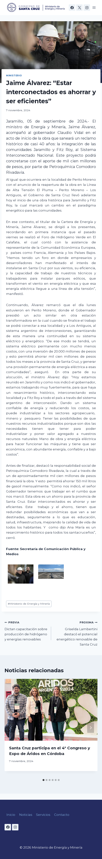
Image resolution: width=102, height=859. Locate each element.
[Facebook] (72, 7)
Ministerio (14, 75)
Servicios (43, 815)
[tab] (43, 780)
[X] (79, 7)
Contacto (61, 815)
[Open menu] (93, 7)
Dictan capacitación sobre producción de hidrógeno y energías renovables (26, 630)
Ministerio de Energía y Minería (29, 603)
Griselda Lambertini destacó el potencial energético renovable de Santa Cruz (76, 633)
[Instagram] (87, 7)
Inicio (10, 815)
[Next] (90, 728)
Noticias (25, 815)
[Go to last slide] (11, 728)
